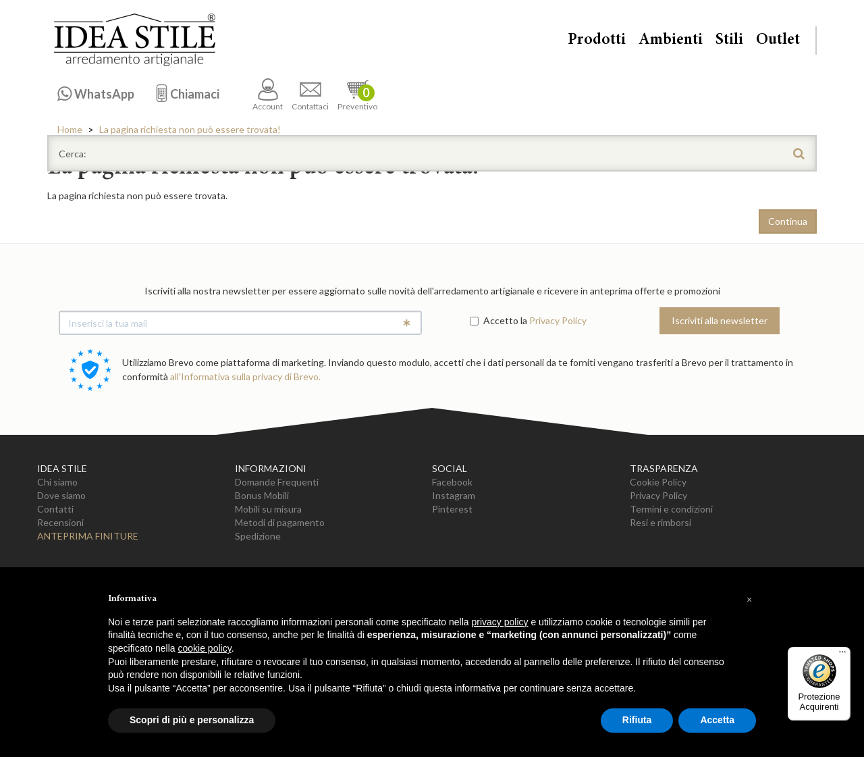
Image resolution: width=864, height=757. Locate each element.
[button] (749, 599)
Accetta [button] (717, 719)
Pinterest (452, 509)
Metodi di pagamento (280, 522)
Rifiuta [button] (637, 719)
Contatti (55, 509)
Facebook (452, 482)
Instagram (453, 495)
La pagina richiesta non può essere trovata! (190, 129)
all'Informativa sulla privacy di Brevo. (245, 376)
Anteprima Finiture (87, 536)
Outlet (778, 40)
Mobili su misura (268, 509)
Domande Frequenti (277, 482)
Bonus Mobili (262, 495)
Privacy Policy (558, 320)
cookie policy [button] (205, 648)
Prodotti (597, 40)
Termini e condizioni (671, 509)
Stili (729, 40)
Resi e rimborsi (660, 522)
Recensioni (60, 522)
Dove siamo (61, 495)
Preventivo (357, 94)
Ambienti (671, 40)
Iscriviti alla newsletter (719, 320)
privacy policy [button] (500, 622)
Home (69, 129)
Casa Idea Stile (134, 40)
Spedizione (258, 536)
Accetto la (498, 320)
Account (267, 94)
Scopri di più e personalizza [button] (192, 719)
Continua (787, 221)
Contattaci (310, 94)
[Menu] (842, 655)
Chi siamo (57, 482)
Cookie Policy (658, 482)
